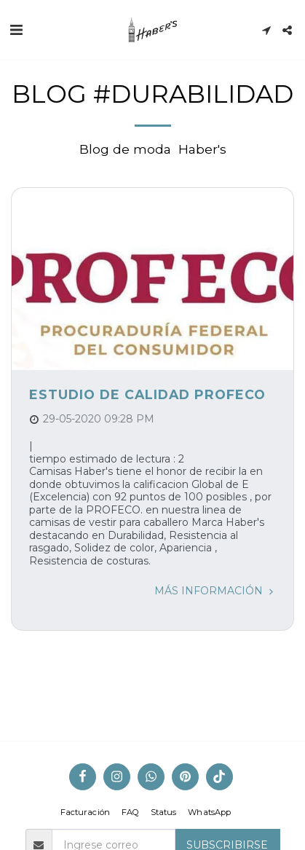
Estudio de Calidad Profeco (147, 394)
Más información (215, 590)
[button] (16, 30)
